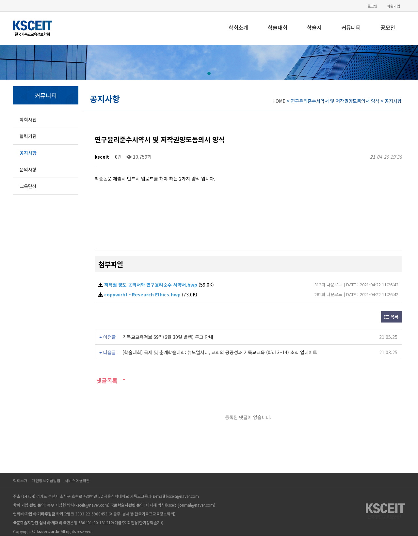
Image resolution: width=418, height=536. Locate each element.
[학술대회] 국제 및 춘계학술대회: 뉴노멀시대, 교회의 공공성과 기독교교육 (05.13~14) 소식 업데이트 (219, 352)
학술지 (314, 27)
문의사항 (28, 169)
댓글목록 (106, 380)
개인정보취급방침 (46, 480)
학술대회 (277, 27)
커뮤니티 (351, 27)
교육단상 (28, 186)
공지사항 (28, 153)
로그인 (372, 6)
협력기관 (28, 136)
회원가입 (393, 6)
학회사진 (28, 119)
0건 (118, 156)
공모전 (387, 27)
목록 (391, 316)
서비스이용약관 (77, 480)
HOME (278, 101)
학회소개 (238, 27)
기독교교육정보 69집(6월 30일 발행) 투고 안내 (167, 337)
